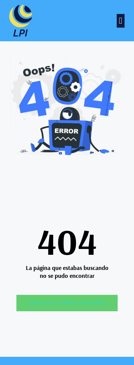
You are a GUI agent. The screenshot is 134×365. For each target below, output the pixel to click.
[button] (121, 21)
